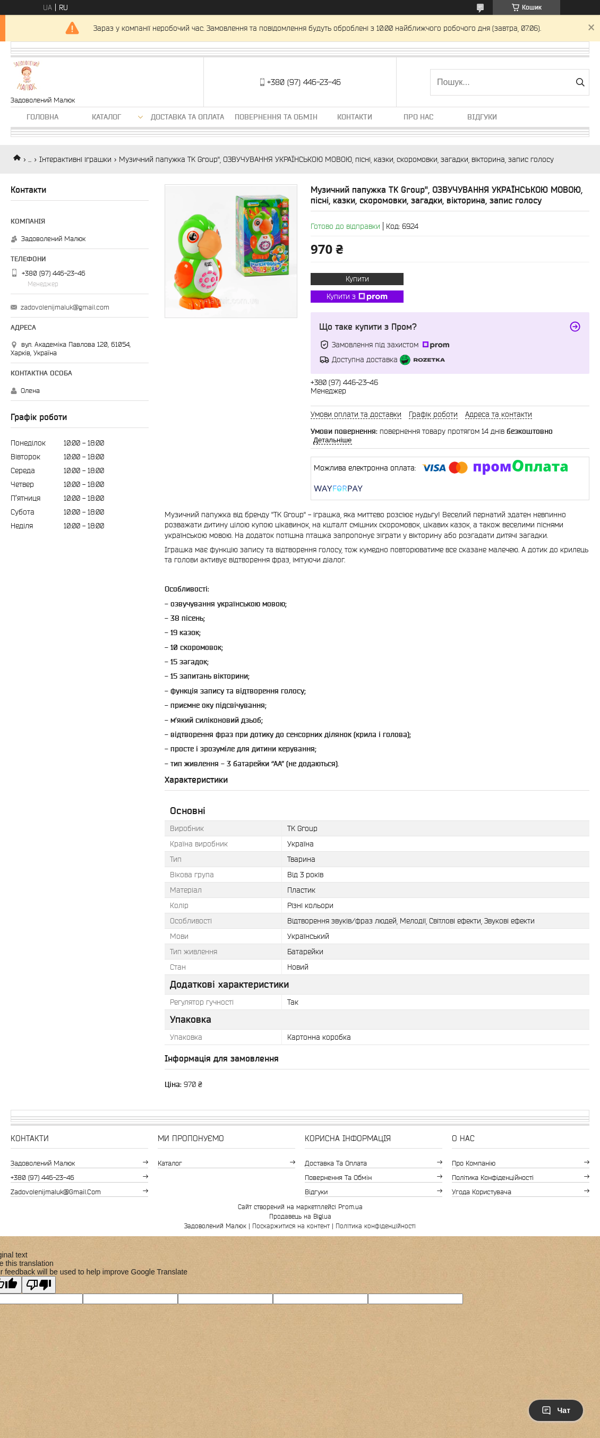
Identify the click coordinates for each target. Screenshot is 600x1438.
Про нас (418, 117)
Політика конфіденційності (493, 1178)
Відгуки (482, 117)
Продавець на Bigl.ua (300, 1216)
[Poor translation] (39, 1285)
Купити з (357, 297)
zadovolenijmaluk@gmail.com (65, 307)
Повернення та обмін (276, 117)
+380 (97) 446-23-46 (42, 1178)
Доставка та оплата (187, 117)
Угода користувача (481, 1192)
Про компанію (473, 1163)
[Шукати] (580, 82)
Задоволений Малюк (43, 1163)
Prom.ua (350, 1206)
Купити (357, 279)
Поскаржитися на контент (291, 1225)
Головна (42, 117)
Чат (556, 1410)
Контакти (354, 117)
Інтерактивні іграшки (75, 159)
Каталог (106, 117)
